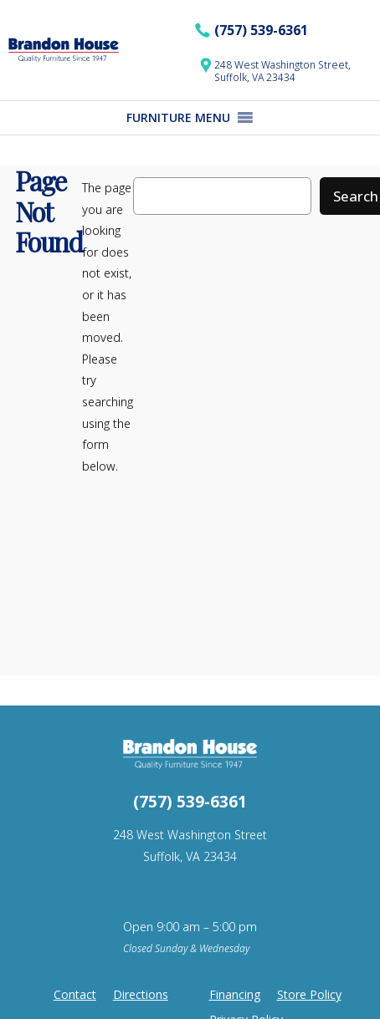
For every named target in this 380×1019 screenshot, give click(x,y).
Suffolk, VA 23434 (190, 856)
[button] (178, 118)
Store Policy (309, 994)
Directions (140, 994)
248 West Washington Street (190, 835)
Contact (75, 994)
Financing (234, 994)
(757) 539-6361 (261, 30)
